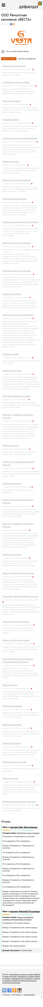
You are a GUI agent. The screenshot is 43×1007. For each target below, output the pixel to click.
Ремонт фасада (10, 685)
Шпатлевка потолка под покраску (19, 801)
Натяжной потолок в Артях (16, 82)
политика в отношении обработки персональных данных (21, 979)
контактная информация (11, 983)
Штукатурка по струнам (14, 761)
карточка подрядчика (27, 58)
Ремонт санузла (10, 778)
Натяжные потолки (12, 370)
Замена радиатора (11, 483)
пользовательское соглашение (22, 978)
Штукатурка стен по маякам (16, 180)
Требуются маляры (11, 724)
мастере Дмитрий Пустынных (25, 911)
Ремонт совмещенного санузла (18, 573)
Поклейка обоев (10, 119)
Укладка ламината (11, 100)
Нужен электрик (10, 161)
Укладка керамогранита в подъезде (20, 221)
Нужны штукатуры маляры (15, 621)
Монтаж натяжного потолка (16, 270)
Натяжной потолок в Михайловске (19, 138)
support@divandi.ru (29, 995)
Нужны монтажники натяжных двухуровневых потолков (17, 660)
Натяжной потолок (11, 293)
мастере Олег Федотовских (23, 827)
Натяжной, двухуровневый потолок (20, 596)
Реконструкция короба (13, 65)
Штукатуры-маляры (12, 705)
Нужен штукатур (10, 445)
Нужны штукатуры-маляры (16, 640)
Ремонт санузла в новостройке (17, 314)
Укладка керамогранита (14, 198)
